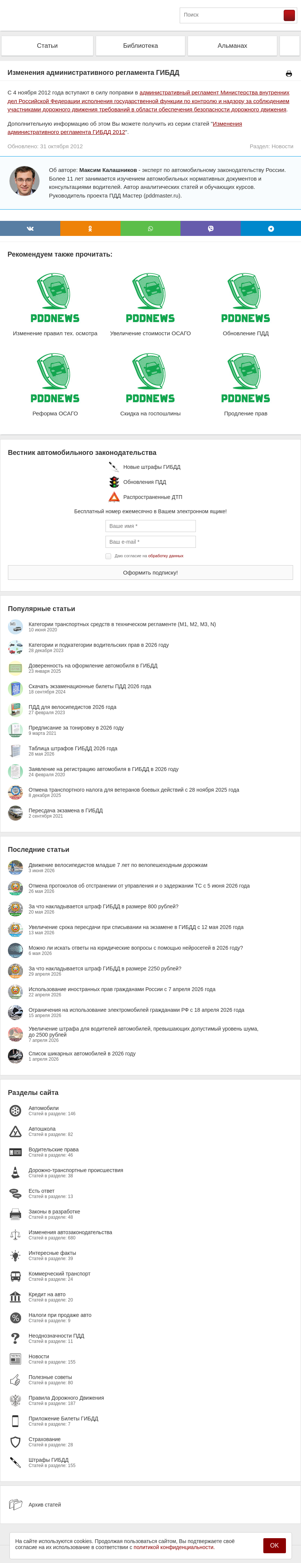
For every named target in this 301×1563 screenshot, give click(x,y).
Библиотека (140, 45)
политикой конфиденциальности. (174, 1547)
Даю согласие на (149, 555)
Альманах (233, 45)
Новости (282, 146)
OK (274, 1545)
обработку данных (165, 555)
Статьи (47, 45)
